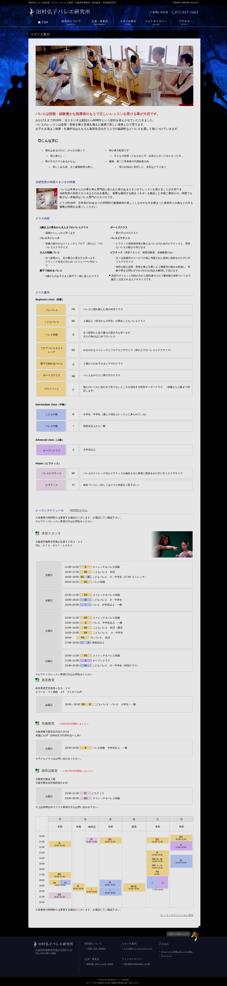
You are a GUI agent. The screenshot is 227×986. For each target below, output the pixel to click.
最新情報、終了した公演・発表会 (100, 964)
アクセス (164, 943)
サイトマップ (166, 956)
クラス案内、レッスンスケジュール (138, 948)
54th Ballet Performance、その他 (137, 964)
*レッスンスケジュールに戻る (176, 915)
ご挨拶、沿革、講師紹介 (96, 948)
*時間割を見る (79, 510)
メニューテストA (42, 22)
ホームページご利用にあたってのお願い (177, 952)
